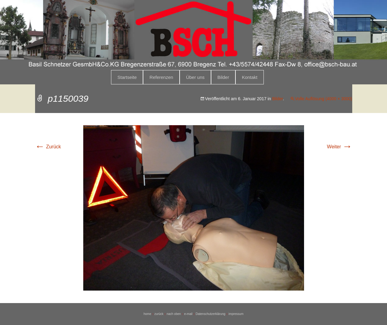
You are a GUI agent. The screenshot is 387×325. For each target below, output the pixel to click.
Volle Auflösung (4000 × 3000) (323, 98)
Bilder (223, 77)
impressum (235, 314)
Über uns (195, 77)
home (147, 314)
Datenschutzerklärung (210, 314)
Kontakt (249, 77)
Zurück (48, 146)
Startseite (127, 77)
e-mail (188, 314)
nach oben (174, 314)
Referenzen (161, 77)
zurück (158, 314)
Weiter (339, 146)
